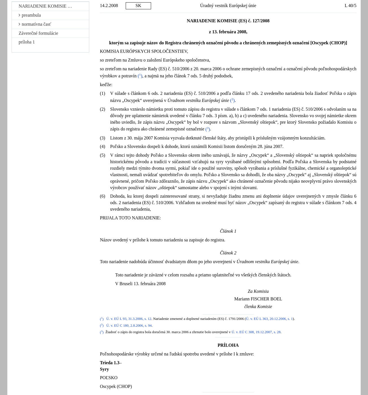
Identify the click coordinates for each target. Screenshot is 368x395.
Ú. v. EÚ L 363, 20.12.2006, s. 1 (269, 319)
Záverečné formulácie (38, 33)
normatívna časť (35, 24)
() (140, 75)
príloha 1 (27, 42)
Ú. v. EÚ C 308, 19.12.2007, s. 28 (256, 332)
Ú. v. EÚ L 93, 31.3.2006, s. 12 (128, 319)
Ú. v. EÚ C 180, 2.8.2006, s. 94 (129, 326)
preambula (30, 15)
